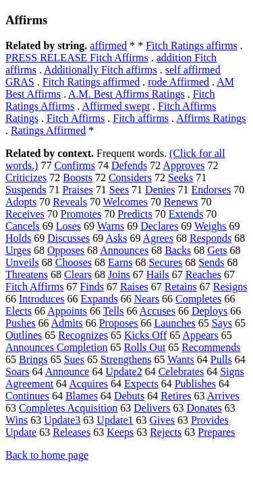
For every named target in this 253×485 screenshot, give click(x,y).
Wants (180, 359)
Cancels (22, 226)
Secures (165, 262)
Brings (33, 359)
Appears (200, 335)
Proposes (118, 323)
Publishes (195, 383)
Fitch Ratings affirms (191, 45)
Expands (99, 298)
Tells (113, 311)
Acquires (88, 383)
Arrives (223, 395)
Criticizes (26, 177)
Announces (124, 250)
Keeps (120, 432)
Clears (78, 274)
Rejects (165, 432)
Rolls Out (145, 347)
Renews (181, 201)
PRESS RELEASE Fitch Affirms (76, 57)
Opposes (65, 250)
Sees (119, 189)
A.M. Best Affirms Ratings (126, 94)
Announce (67, 371)
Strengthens (126, 359)
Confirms (74, 165)
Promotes (81, 214)
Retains (181, 286)
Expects (141, 383)
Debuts (129, 395)
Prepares (216, 432)
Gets (217, 250)
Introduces (42, 298)
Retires (176, 395)
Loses (68, 226)
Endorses (211, 189)
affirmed (108, 45)
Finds (92, 286)
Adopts (20, 201)
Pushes (20, 323)
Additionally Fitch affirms (100, 69)
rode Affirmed (178, 82)
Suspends (25, 189)
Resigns (230, 286)
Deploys (209, 311)
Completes (198, 298)
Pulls (221, 359)
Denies (160, 189)
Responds (210, 238)
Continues (27, 395)
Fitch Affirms (76, 118)
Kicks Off (145, 335)
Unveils (22, 262)
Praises (77, 189)
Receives (25, 214)
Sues (74, 359)
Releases (71, 432)
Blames (81, 395)
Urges (18, 250)
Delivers (152, 408)
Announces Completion (56, 347)
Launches (174, 323)
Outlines (23, 335)
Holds (18, 238)
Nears (146, 298)
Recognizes (83, 335)
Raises (134, 286)
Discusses (68, 238)
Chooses (73, 262)
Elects (18, 311)
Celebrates (181, 371)
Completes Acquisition (68, 408)
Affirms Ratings (211, 118)
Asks (116, 238)
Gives (162, 420)
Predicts (134, 214)
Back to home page (46, 455)
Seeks (180, 177)
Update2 (123, 371)
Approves (183, 165)
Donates (203, 408)
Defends (129, 165)
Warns (110, 226)
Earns (120, 262)
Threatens (26, 274)
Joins (119, 274)
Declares (159, 226)
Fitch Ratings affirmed (91, 82)
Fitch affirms (141, 118)
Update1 (114, 420)
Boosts (77, 177)
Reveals (70, 201)
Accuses (157, 311)
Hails (157, 274)
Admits (67, 323)
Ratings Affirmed (48, 130)
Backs (178, 250)
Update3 (62, 420)
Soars (17, 371)
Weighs (210, 226)
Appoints (67, 311)
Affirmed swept (116, 106)
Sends (211, 262)
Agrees (158, 238)
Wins (16, 420)
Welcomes (125, 201)
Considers (130, 177)
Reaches (203, 274)
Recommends (210, 347)
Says (222, 323)
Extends (186, 214)
